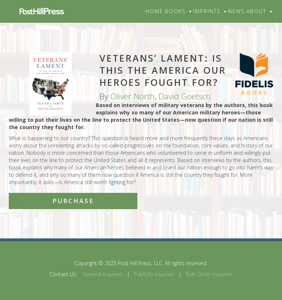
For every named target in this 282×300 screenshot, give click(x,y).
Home (154, 11)
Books (178, 11)
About (259, 11)
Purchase (73, 201)
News (236, 11)
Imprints (210, 11)
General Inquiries (103, 274)
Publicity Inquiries (154, 274)
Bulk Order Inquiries (209, 274)
